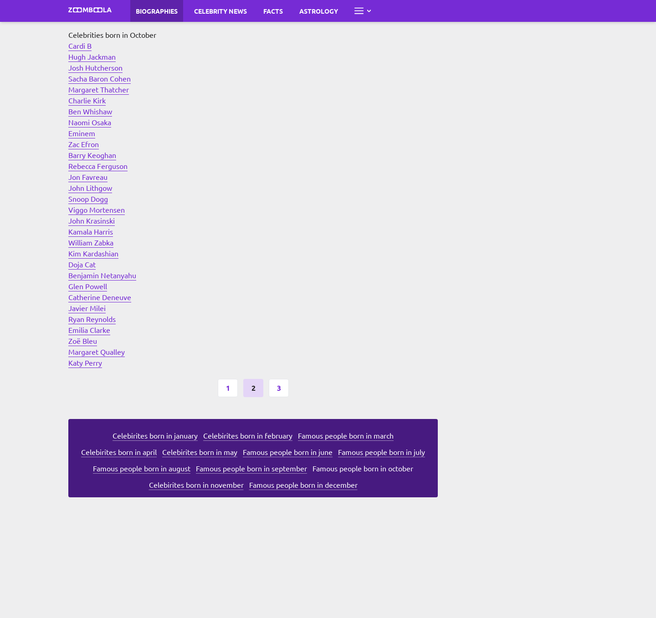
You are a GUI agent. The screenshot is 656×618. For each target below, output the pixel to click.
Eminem (81, 133)
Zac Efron (83, 143)
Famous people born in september (251, 468)
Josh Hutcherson (95, 67)
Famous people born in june (288, 451)
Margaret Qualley (96, 351)
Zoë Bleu (82, 340)
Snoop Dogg (88, 198)
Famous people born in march (346, 435)
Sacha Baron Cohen (99, 78)
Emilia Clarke (89, 329)
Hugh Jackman (92, 56)
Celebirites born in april (119, 451)
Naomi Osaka (89, 122)
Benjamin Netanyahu (102, 275)
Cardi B (80, 45)
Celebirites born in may (199, 451)
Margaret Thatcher (98, 89)
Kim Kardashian (93, 253)
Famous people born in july (381, 451)
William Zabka (90, 242)
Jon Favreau (88, 176)
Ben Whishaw (90, 111)
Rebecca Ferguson (98, 165)
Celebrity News (220, 11)
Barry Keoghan (92, 154)
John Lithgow (90, 187)
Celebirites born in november (196, 484)
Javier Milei (87, 307)
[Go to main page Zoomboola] (90, 11)
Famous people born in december (303, 484)
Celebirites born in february (247, 435)
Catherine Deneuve (99, 296)
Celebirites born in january (155, 435)
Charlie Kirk (87, 100)
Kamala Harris (90, 231)
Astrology (318, 11)
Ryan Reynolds (92, 318)
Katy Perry (85, 362)
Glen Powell (87, 286)
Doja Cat (82, 264)
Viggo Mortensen (96, 209)
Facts (273, 11)
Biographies (157, 11)
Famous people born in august (141, 468)
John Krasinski (91, 220)
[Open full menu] (362, 11)
